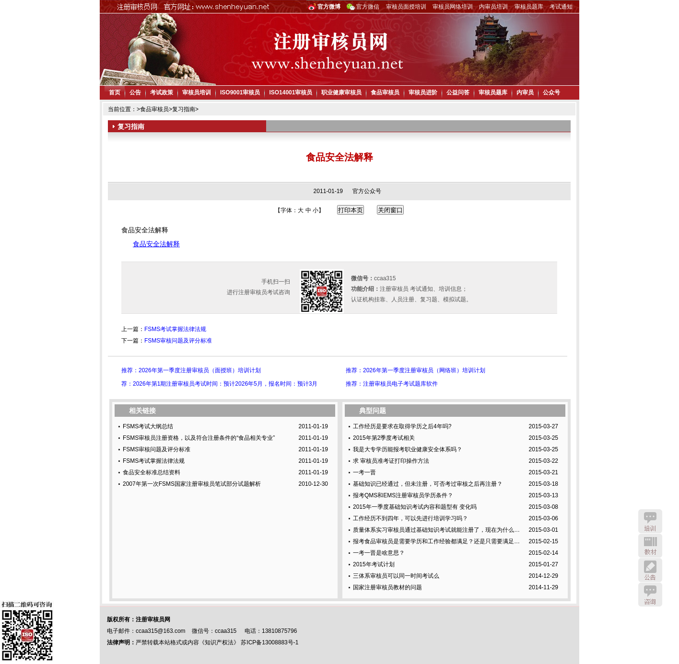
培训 (650, 521)
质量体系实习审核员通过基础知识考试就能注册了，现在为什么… (436, 530)
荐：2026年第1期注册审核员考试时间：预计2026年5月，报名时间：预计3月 (219, 383)
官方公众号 (366, 191)
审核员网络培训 (453, 6)
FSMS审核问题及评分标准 (178, 340)
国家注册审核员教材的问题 (387, 587)
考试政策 (161, 92)
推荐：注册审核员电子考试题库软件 (392, 383)
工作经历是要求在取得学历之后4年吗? (402, 426)
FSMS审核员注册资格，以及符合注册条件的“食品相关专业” (199, 438)
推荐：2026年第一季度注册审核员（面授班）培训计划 (191, 370)
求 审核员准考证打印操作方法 (391, 461)
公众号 (551, 92)
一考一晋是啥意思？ (379, 553)
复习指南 (183, 109)
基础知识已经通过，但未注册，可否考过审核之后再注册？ (428, 484)
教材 (650, 546)
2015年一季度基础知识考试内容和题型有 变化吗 (415, 507)
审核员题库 (529, 6)
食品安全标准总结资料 (151, 472)
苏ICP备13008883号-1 (269, 642)
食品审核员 (385, 92)
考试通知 (561, 6)
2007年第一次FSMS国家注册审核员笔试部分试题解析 (192, 484)
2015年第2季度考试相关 (384, 438)
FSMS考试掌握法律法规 (175, 329)
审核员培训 (196, 92)
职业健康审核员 (341, 92)
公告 (135, 92)
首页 (114, 92)
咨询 (650, 595)
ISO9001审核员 (240, 92)
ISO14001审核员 (290, 92)
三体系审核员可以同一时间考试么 (396, 575)
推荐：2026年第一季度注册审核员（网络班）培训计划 (415, 370)
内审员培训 (493, 6)
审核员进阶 (423, 92)
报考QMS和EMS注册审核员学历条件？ (403, 495)
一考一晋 (364, 472)
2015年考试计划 (374, 564)
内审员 (525, 92)
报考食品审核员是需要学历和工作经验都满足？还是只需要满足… (436, 541)
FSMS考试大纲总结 (148, 426)
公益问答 (457, 92)
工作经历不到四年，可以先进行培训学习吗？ (410, 518)
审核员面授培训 (406, 6)
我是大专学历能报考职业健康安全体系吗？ (407, 449)
